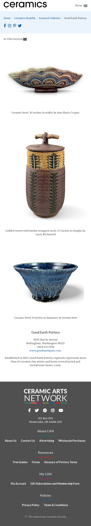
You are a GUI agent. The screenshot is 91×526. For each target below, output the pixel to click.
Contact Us (28, 440)
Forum (36, 462)
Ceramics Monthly (25, 18)
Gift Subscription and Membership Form (54, 483)
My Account (18, 483)
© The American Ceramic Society (45, 516)
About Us (11, 440)
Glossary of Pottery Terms (60, 462)
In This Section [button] (15, 39)
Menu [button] (81, 6)
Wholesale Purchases (71, 440)
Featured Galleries (50, 18)
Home (7, 18)
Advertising (46, 440)
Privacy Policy (30, 505)
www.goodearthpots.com (45, 350)
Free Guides (20, 462)
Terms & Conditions (56, 505)
